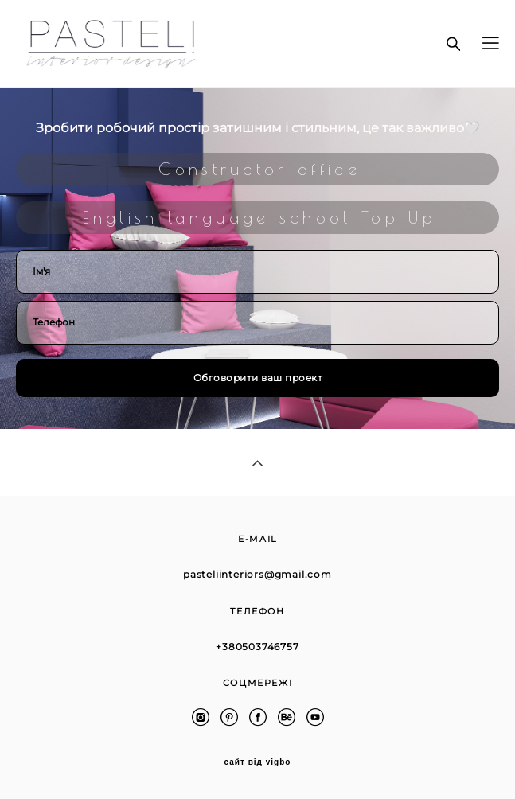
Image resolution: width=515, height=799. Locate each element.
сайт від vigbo (257, 762)
